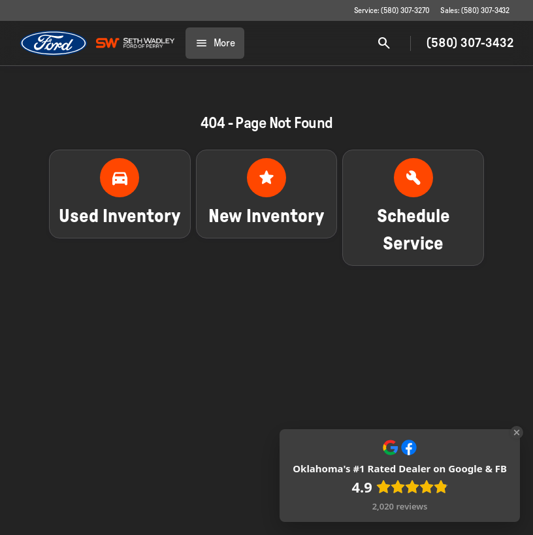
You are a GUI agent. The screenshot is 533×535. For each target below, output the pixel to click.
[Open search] (384, 43)
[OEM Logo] (54, 43)
